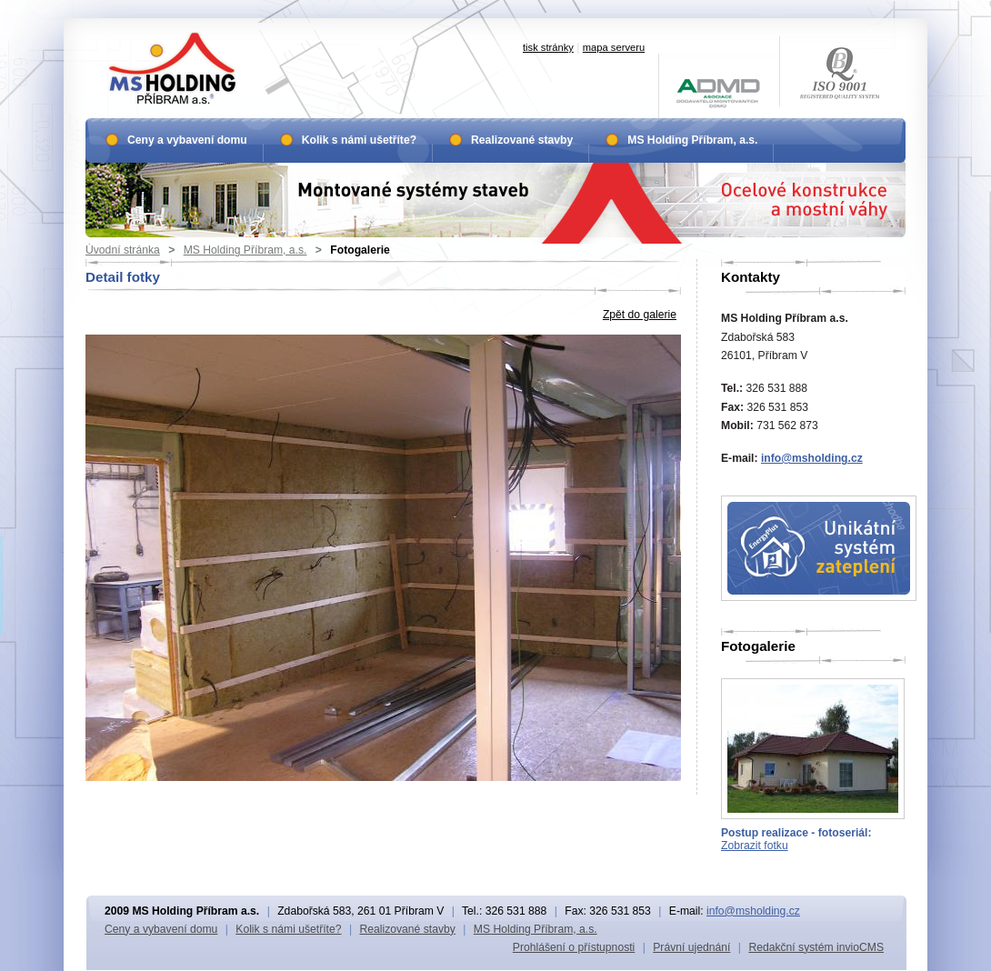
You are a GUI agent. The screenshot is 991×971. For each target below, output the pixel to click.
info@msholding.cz (812, 458)
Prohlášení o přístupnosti (574, 947)
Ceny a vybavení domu (187, 140)
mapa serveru (614, 47)
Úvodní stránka (122, 250)
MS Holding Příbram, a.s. (245, 250)
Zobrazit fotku (754, 845)
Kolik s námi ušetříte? (359, 140)
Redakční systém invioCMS (816, 947)
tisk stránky (548, 47)
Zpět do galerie (639, 314)
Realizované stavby (522, 140)
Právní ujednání (691, 947)
